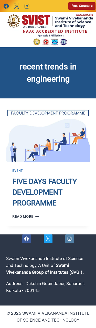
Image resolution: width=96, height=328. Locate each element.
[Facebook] (6, 6)
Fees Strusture (81, 6)
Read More (25, 216)
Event (17, 171)
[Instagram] (27, 6)
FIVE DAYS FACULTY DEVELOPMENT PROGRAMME (44, 192)
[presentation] (48, 134)
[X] (16, 6)
